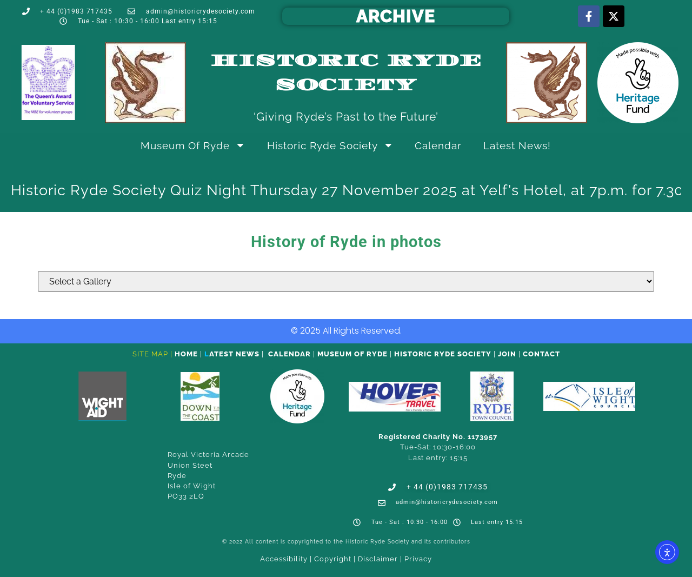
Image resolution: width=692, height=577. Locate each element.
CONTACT (541, 354)
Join (507, 354)
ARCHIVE (395, 16)
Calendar (438, 145)
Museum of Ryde (193, 145)
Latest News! (517, 145)
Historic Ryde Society (330, 145)
